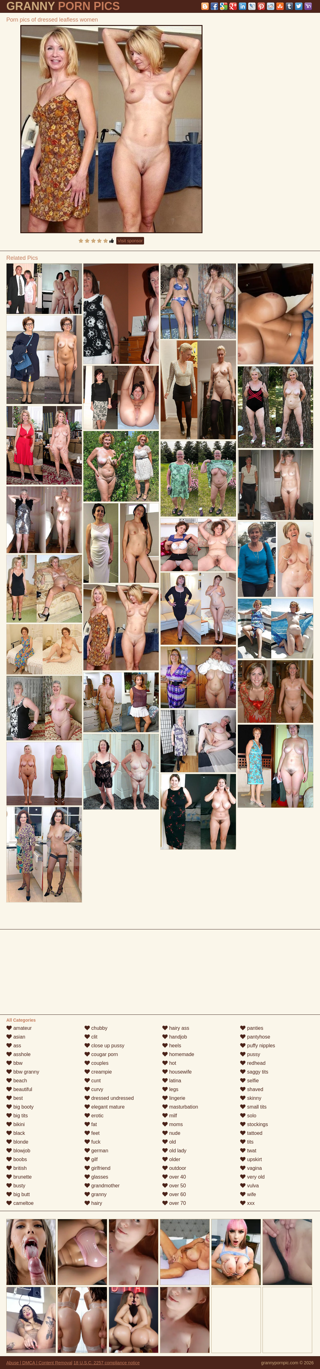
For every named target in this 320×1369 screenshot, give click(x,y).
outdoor (174, 1168)
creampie (98, 1072)
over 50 (174, 1185)
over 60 (174, 1194)
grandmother (102, 1185)
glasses (96, 1177)
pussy (250, 1054)
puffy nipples (257, 1045)
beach (16, 1080)
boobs (16, 1159)
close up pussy (104, 1045)
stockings (254, 1124)
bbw (14, 1063)
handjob (174, 1036)
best (14, 1098)
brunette (19, 1177)
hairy (93, 1203)
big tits (17, 1115)
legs (170, 1089)
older (171, 1159)
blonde (17, 1142)
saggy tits (254, 1072)
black (15, 1133)
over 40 (174, 1177)
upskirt (251, 1159)
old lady (174, 1150)
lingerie (173, 1098)
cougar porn (101, 1054)
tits (246, 1142)
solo (248, 1115)
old (169, 1142)
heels (171, 1045)
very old (252, 1177)
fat (90, 1124)
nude (171, 1133)
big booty (19, 1107)
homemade (178, 1054)
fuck (92, 1142)
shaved (251, 1089)
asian (15, 1036)
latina (171, 1080)
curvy (93, 1089)
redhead (252, 1063)
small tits (253, 1107)
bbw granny (22, 1072)
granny (95, 1194)
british (16, 1168)
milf (169, 1115)
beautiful (19, 1089)
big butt (18, 1194)
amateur (19, 1028)
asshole (18, 1054)
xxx (247, 1203)
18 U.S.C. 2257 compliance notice (106, 1362)
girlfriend (97, 1168)
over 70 (174, 1203)
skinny (250, 1098)
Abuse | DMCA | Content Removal (39, 1362)
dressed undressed (109, 1098)
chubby (96, 1028)
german (96, 1150)
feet (92, 1133)
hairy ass (175, 1028)
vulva (249, 1185)
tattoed (251, 1133)
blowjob (18, 1150)
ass (13, 1045)
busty (15, 1185)
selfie (249, 1080)
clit (91, 1036)
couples (96, 1063)
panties (251, 1028)
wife (248, 1194)
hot (169, 1063)
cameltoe (19, 1203)
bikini (15, 1124)
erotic (94, 1115)
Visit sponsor (130, 240)
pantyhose (255, 1036)
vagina (251, 1168)
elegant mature (104, 1107)
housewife (177, 1072)
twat (248, 1150)
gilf (91, 1159)
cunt (92, 1080)
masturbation (180, 1107)
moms (172, 1124)
